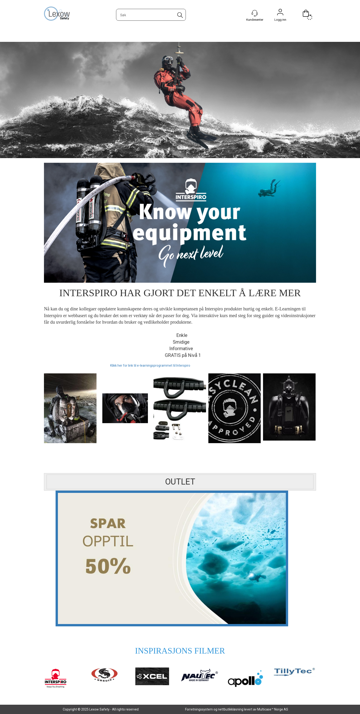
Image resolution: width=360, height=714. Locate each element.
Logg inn (280, 13)
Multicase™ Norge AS (272, 709)
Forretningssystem (199, 709)
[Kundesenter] (254, 13)
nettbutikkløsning (230, 709)
